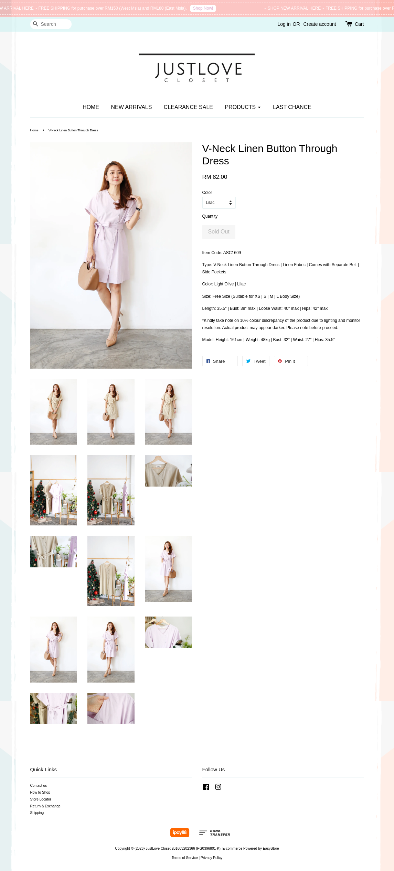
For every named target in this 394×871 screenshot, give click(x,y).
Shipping (37, 813)
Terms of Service (185, 858)
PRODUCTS (243, 107)
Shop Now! (206, 8)
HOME (91, 107)
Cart (359, 24)
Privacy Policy (211, 858)
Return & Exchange (45, 806)
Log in (283, 24)
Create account (319, 24)
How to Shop (40, 792)
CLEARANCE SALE (188, 107)
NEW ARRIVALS (131, 107)
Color (207, 192)
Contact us (38, 785)
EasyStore (271, 848)
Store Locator (40, 799)
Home (34, 130)
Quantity (210, 216)
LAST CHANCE (292, 107)
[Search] (51, 24)
